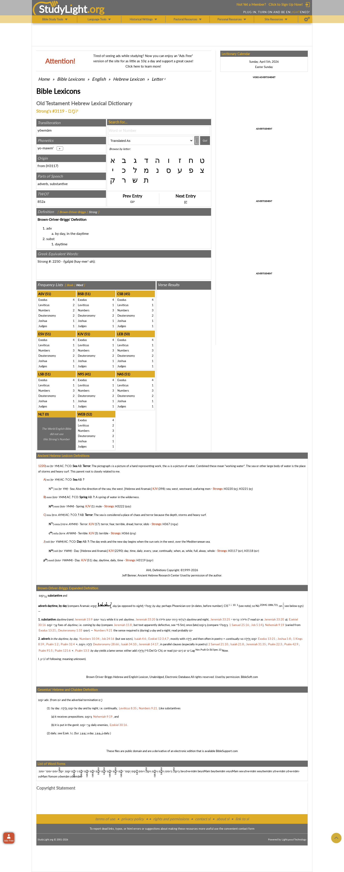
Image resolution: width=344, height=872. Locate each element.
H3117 (52, 166)
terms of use (105, 819)
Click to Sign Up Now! (286, 4)
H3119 (141, 560)
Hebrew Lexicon (128, 79)
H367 (166, 524)
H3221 (243, 488)
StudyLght (63, 9)
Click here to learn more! (143, 66)
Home (44, 79)
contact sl (202, 819)
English (99, 79)
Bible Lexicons (71, 79)
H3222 (119, 506)
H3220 (228, 488)
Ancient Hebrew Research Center (158, 575)
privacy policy (132, 819)
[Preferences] (307, 19)
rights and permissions (171, 819)
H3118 (248, 551)
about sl (223, 819)
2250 (56, 261)
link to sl (242, 819)
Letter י (158, 79)
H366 (125, 533)
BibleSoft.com (249, 677)
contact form (246, 828)
